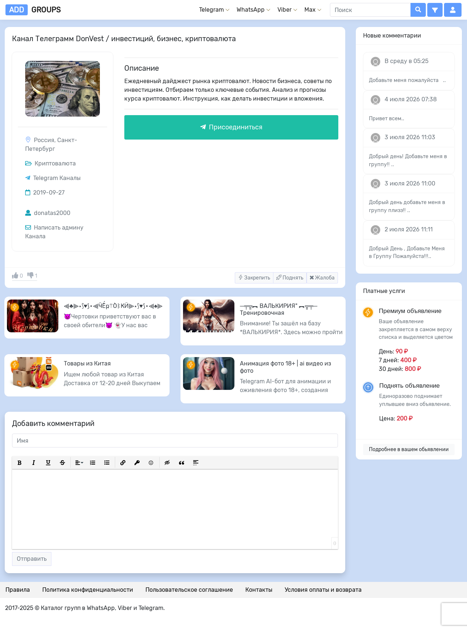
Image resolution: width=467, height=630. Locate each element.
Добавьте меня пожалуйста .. (407, 80)
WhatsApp (251, 9)
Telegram (211, 9)
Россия (44, 140)
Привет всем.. (386, 119)
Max (310, 9)
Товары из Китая (87, 363)
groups (33, 9)
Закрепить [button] (254, 278)
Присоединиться (231, 127)
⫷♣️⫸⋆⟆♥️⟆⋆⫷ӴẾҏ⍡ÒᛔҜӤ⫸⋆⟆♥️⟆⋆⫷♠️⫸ (113, 305)
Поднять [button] (289, 278)
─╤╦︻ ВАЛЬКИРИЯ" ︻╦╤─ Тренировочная (278, 309)
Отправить (32, 558)
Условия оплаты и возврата (323, 589)
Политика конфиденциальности (87, 589)
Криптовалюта (50, 163)
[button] (435, 10)
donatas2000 (47, 213)
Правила (17, 589)
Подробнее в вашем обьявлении (409, 449)
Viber (284, 9)
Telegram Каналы (57, 178)
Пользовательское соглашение (189, 589)
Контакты (258, 589)
